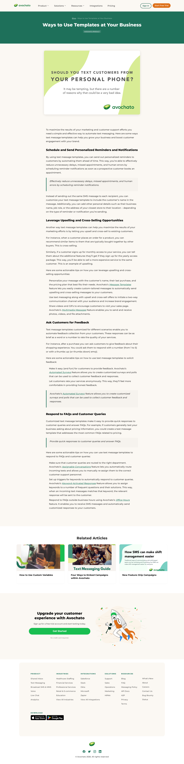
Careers (145, 687)
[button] (41, 674)
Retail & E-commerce (66, 691)
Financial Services (64, 683)
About (145, 683)
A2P (123, 695)
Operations (110, 687)
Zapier (84, 695)
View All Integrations (90, 699)
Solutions (60, 6)
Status (145, 699)
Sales (107, 683)
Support (108, 678)
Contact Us (147, 691)
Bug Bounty (147, 695)
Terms (124, 704)
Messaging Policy (129, 687)
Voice (33, 691)
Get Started (59, 631)
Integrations (96, 6)
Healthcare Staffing (65, 678)
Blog (74, 18)
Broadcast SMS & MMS (41, 687)
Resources (78, 6)
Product (43, 6)
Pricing (111, 6)
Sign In (146, 6)
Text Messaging (38, 683)
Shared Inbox (37, 678)
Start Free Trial (162, 5)
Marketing (109, 691)
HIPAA (107, 695)
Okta (83, 687)
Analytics (35, 699)
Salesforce (85, 678)
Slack (83, 683)
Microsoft (85, 691)
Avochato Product (92, 31)
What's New (147, 678)
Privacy (124, 699)
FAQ (123, 683)
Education (61, 695)
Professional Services (66, 687)
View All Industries (64, 699)
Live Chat (35, 695)
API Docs (125, 691)
